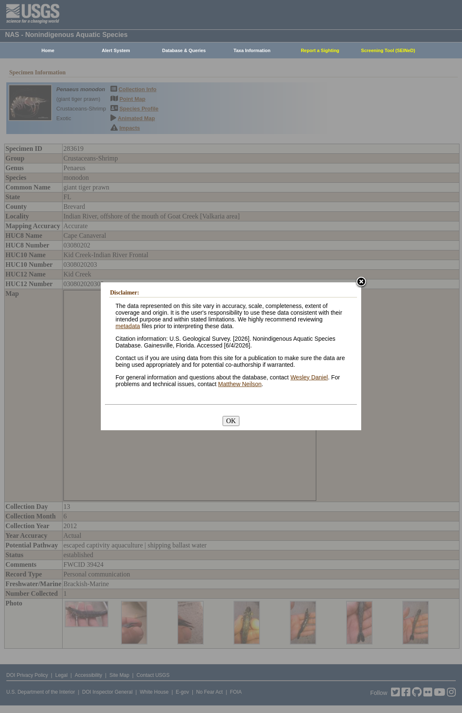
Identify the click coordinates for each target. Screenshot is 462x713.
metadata (128, 326)
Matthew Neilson (240, 384)
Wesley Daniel (309, 377)
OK (231, 420)
